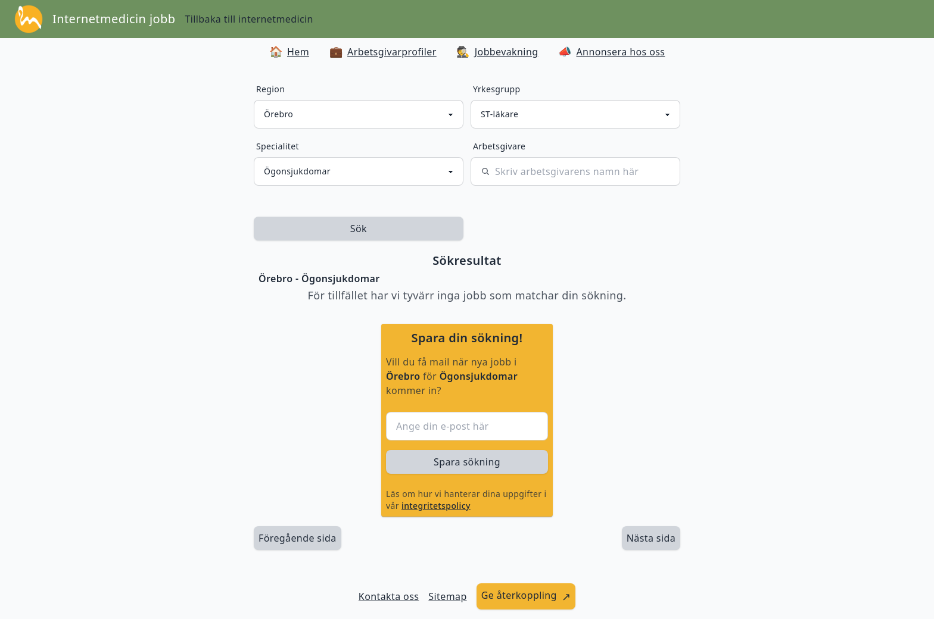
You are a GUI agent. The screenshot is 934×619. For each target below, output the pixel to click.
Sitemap (447, 596)
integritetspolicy (436, 505)
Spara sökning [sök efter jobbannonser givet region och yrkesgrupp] (467, 461)
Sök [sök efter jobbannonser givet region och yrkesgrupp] (358, 228)
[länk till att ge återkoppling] (526, 596)
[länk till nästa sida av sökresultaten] (651, 538)
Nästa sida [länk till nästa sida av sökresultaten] (651, 538)
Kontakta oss (389, 596)
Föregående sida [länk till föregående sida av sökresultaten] (298, 538)
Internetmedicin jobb (113, 19)
